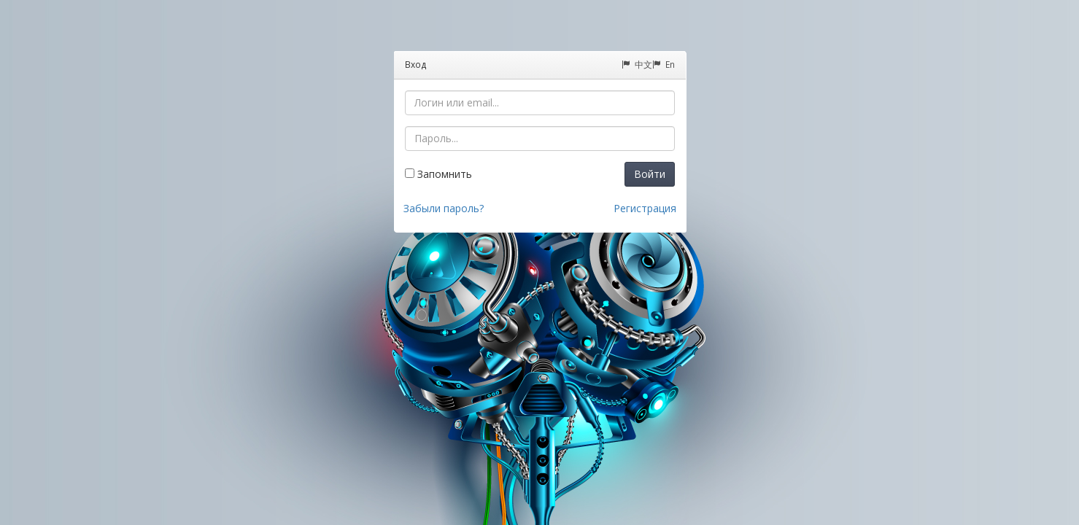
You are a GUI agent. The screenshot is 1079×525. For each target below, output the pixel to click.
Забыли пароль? (443, 208)
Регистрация (645, 208)
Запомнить (438, 174)
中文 (637, 64)
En (663, 64)
